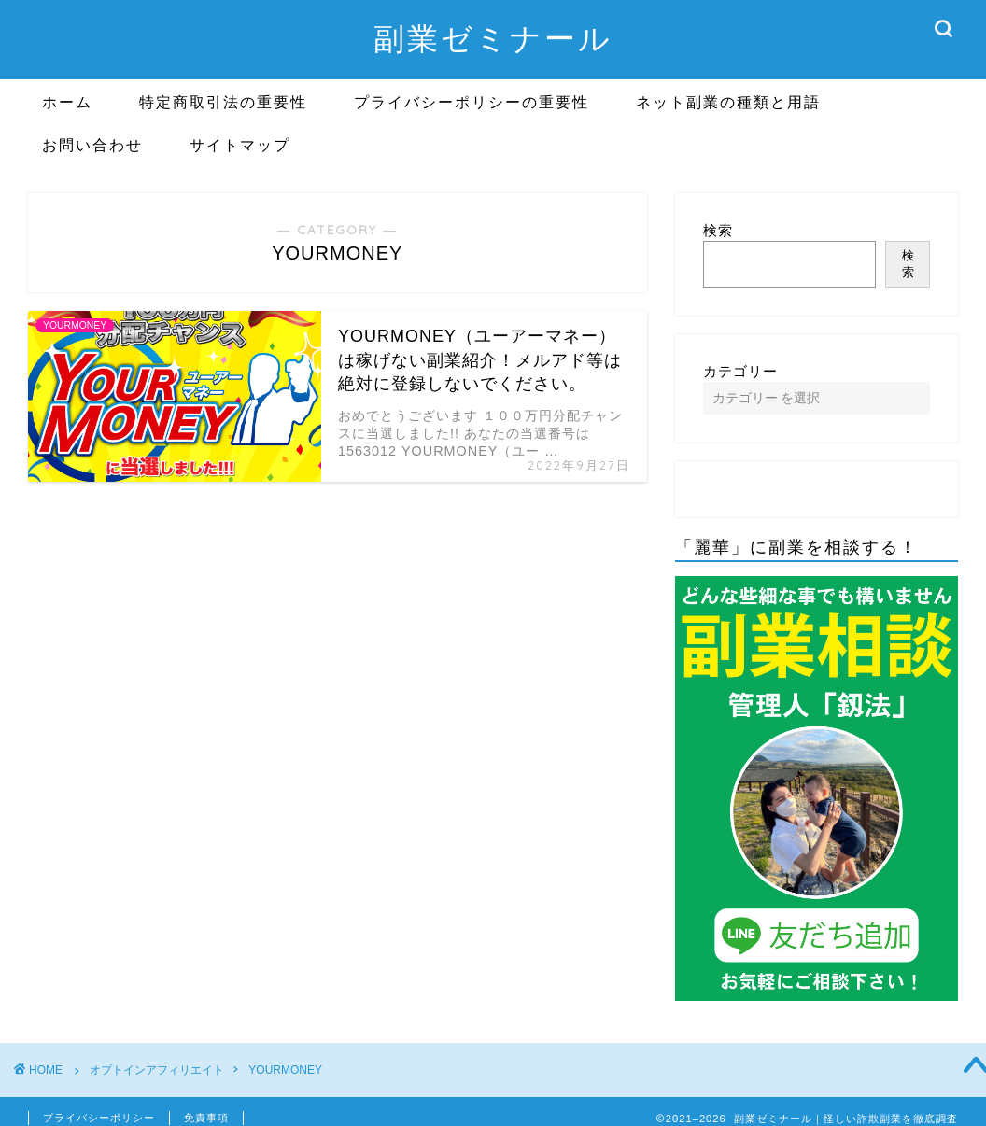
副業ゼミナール (493, 38)
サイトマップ (240, 144)
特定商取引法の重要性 (223, 101)
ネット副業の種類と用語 (728, 101)
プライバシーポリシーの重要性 (471, 101)
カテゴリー (740, 371)
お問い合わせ (92, 144)
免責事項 (206, 1117)
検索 (718, 230)
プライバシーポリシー (99, 1117)
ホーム (67, 101)
